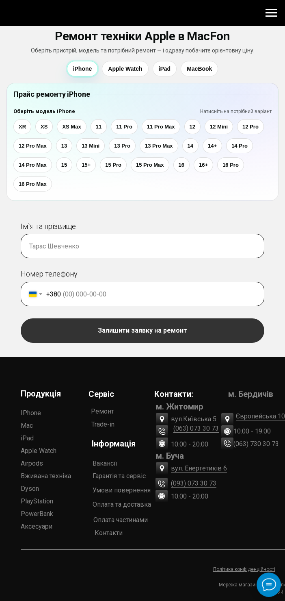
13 (64, 146)
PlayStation (37, 501)
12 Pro (250, 127)
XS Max (71, 127)
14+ (212, 146)
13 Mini (90, 146)
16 (181, 165)
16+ (203, 165)
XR (22, 127)
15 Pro (113, 165)
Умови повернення (122, 490)
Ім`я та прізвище (48, 226)
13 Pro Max (159, 146)
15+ (86, 165)
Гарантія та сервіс (119, 476)
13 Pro (122, 146)
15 (64, 165)
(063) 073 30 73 (196, 428)
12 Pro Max (33, 146)
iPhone (82, 68)
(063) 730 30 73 (256, 444)
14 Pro (239, 146)
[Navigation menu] (271, 13)
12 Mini (219, 127)
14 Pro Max (33, 165)
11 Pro (124, 127)
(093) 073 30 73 (193, 483)
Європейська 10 (260, 416)
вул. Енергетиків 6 (199, 468)
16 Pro (230, 165)
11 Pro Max (161, 127)
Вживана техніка (46, 476)
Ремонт (102, 411)
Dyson (30, 488)
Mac (27, 425)
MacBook (199, 68)
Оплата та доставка (122, 504)
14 (190, 146)
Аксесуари (36, 526)
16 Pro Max (33, 184)
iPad (165, 68)
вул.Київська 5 (193, 419)
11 (98, 127)
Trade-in (102, 424)
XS (44, 127)
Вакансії (105, 463)
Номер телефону (49, 274)
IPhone (31, 413)
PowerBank (37, 514)
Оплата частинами (120, 520)
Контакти (109, 533)
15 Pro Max (150, 165)
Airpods (32, 463)
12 (192, 127)
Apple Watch (125, 68)
